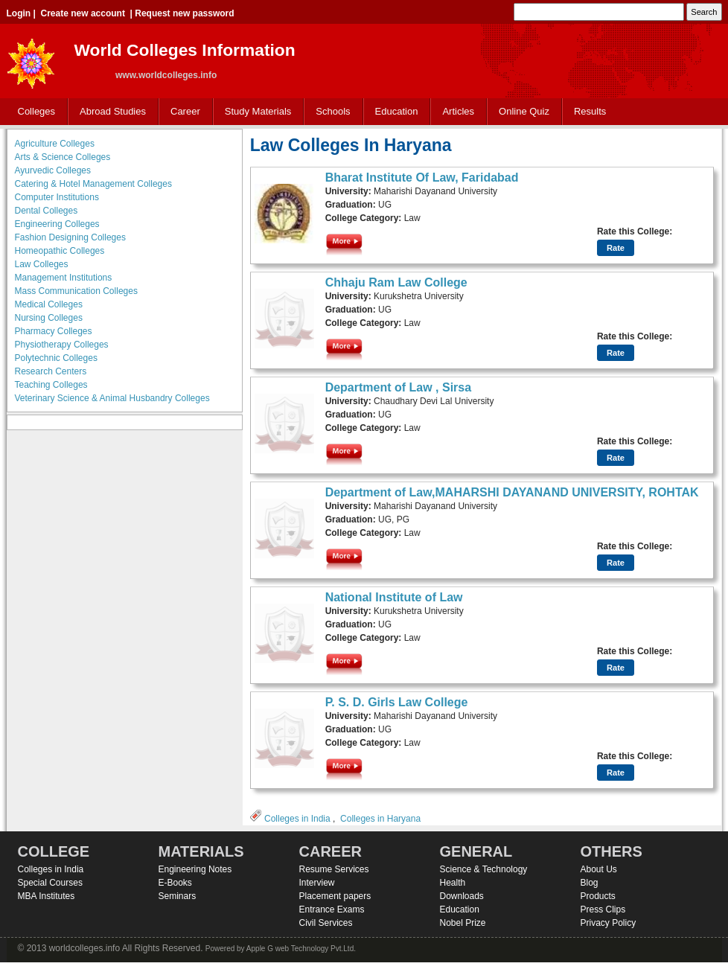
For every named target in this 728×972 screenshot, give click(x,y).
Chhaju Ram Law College (396, 282)
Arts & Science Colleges (63, 157)
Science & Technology (484, 869)
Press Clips (603, 909)
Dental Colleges (46, 210)
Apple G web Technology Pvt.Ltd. (301, 948)
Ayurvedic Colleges (53, 170)
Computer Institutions (57, 197)
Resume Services (334, 869)
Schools (329, 112)
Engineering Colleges (57, 224)
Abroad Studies (109, 112)
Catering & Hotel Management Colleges (93, 184)
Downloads (462, 896)
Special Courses (50, 882)
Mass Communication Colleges (76, 291)
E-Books (175, 882)
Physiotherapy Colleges (62, 344)
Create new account (83, 13)
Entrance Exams (332, 909)
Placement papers (335, 896)
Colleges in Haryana (380, 818)
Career (182, 112)
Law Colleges (41, 264)
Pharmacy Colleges (53, 331)
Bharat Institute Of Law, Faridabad (422, 177)
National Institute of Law (394, 597)
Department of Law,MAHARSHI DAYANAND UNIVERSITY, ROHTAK (512, 492)
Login (19, 13)
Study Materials (255, 112)
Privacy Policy (608, 923)
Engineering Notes (195, 869)
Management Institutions (63, 277)
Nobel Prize (463, 923)
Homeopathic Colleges (60, 251)
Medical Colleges (49, 304)
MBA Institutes (46, 896)
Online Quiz (524, 111)
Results (590, 111)
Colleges (33, 112)
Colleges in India (297, 818)
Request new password (184, 13)
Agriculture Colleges (55, 143)
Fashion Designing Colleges (70, 237)
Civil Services (326, 923)
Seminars (178, 896)
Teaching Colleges (51, 385)
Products (598, 896)
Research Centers (51, 371)
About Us (599, 869)
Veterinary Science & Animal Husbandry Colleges (112, 398)
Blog (589, 882)
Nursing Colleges (49, 318)
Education (393, 112)
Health (453, 882)
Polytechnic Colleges (56, 358)
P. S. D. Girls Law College (396, 702)
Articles (458, 111)
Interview (317, 882)
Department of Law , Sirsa (398, 387)
